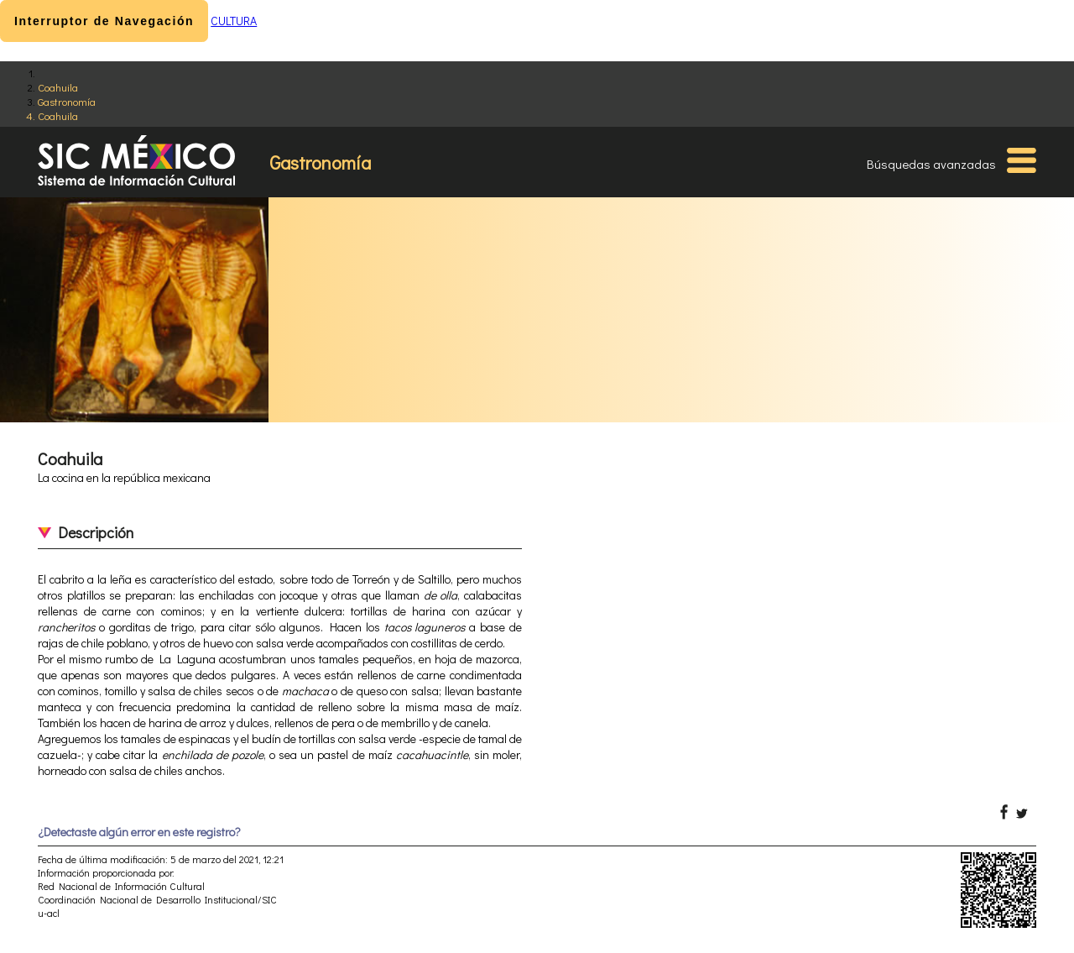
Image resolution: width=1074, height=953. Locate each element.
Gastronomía (67, 101)
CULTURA (234, 21)
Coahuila (58, 87)
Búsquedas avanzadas (931, 163)
